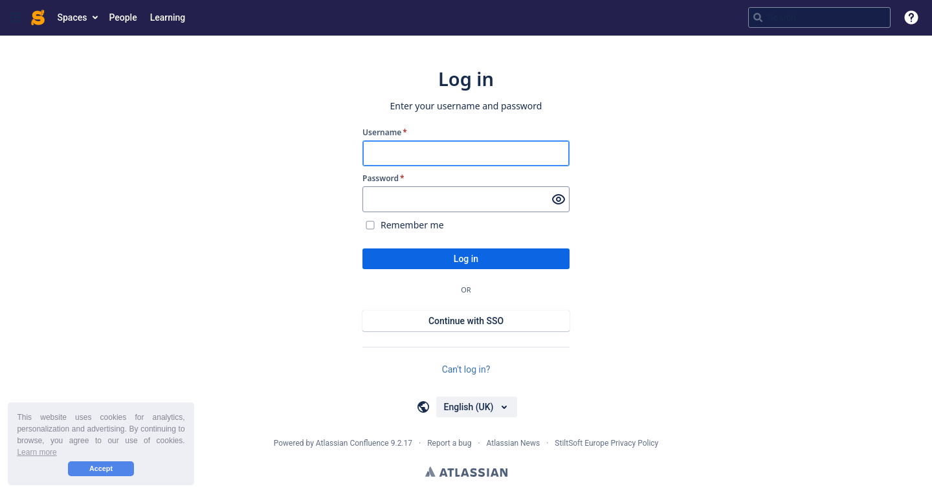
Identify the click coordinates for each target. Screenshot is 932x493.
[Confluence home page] (38, 17)
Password (383, 178)
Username (384, 132)
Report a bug (449, 443)
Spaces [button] (72, 17)
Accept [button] (101, 468)
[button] (15, 17)
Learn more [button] (36, 452)
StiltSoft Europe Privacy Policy (606, 443)
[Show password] (558, 199)
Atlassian (466, 471)
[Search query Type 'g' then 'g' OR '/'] (819, 17)
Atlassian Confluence (352, 443)
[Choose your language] (476, 407)
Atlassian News (513, 443)
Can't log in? (466, 369)
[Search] (758, 17)
